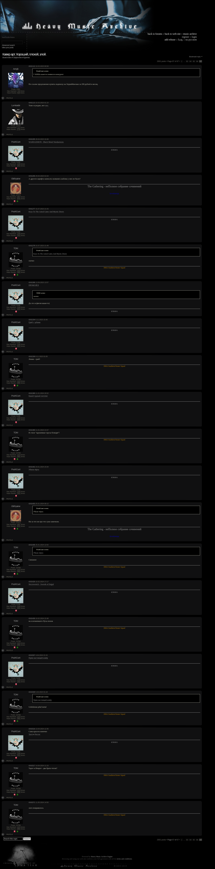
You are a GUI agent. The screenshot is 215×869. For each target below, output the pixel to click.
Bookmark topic (195, 57)
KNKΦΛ (114, 150)
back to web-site (173, 34)
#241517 (32, 765)
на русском (191, 39)
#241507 (32, 655)
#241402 (32, 467)
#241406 (32, 545)
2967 (18, 197)
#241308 (32, 282)
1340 (18, 164)
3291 (18, 199)
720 (18, 91)
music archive (190, 34)
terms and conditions (124, 859)
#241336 (32, 356)
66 (197, 61)
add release (170, 39)
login (194, 37)
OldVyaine (15, 178)
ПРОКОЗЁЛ (34, 285)
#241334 (32, 320)
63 (187, 61)
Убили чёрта (34, 469)
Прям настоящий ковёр (38, 658)
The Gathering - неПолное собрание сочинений (114, 186)
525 (18, 93)
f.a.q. (180, 39)
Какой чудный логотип (38, 396)
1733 (18, 129)
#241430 (32, 618)
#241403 (32, 504)
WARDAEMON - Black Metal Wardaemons (46, 142)
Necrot (37, 734)
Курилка (26, 57)
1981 (18, 272)
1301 (18, 166)
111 (18, 127)
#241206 (32, 176)
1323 (18, 270)
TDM (15, 248)
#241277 (32, 209)
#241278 (32, 246)
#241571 (32, 802)
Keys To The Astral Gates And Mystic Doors (46, 211)
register (185, 37)
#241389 (32, 393)
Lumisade (15, 105)
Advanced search (8, 45)
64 (190, 61)
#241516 (32, 729)
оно (46, 105)
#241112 (32, 66)
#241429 (32, 582)
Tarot (31, 734)
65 (194, 61)
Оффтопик (17, 57)
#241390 (32, 430)
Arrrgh (15, 69)
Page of (173, 840)
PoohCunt (15, 142)
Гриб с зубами (34, 322)
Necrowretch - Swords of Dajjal (41, 584)
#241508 (32, 692)
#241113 (32, 103)
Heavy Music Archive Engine (101, 857)
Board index (6, 57)
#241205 (32, 139)
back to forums (155, 34)
